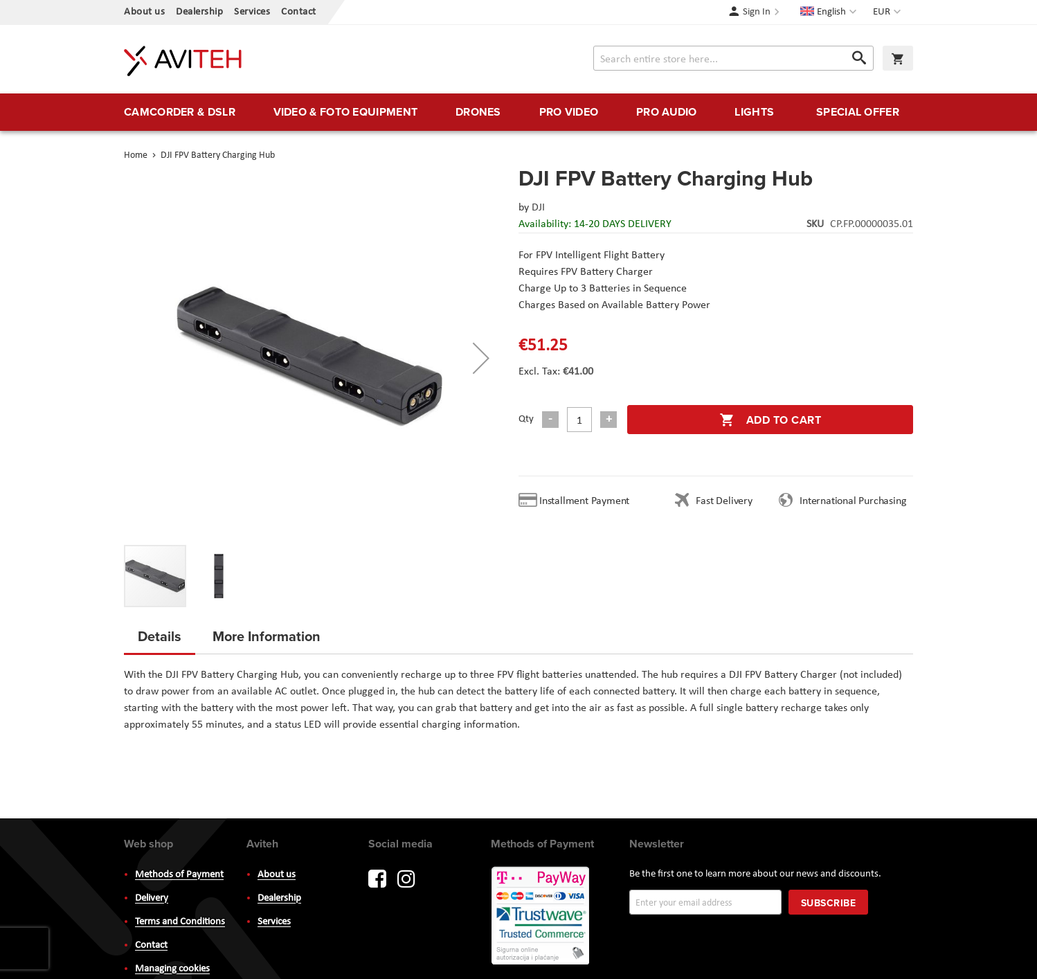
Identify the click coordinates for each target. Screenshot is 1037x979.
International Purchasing (856, 501)
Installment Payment (587, 501)
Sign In (757, 12)
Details (159, 636)
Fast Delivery (724, 501)
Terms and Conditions (180, 922)
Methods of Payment (179, 875)
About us (144, 12)
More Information (267, 636)
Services (252, 12)
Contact (298, 12)
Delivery (151, 898)
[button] (888, 12)
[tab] (159, 640)
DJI (538, 207)
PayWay (541, 916)
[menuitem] (179, 112)
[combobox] (733, 58)
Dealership (199, 12)
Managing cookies (172, 969)
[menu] (518, 112)
